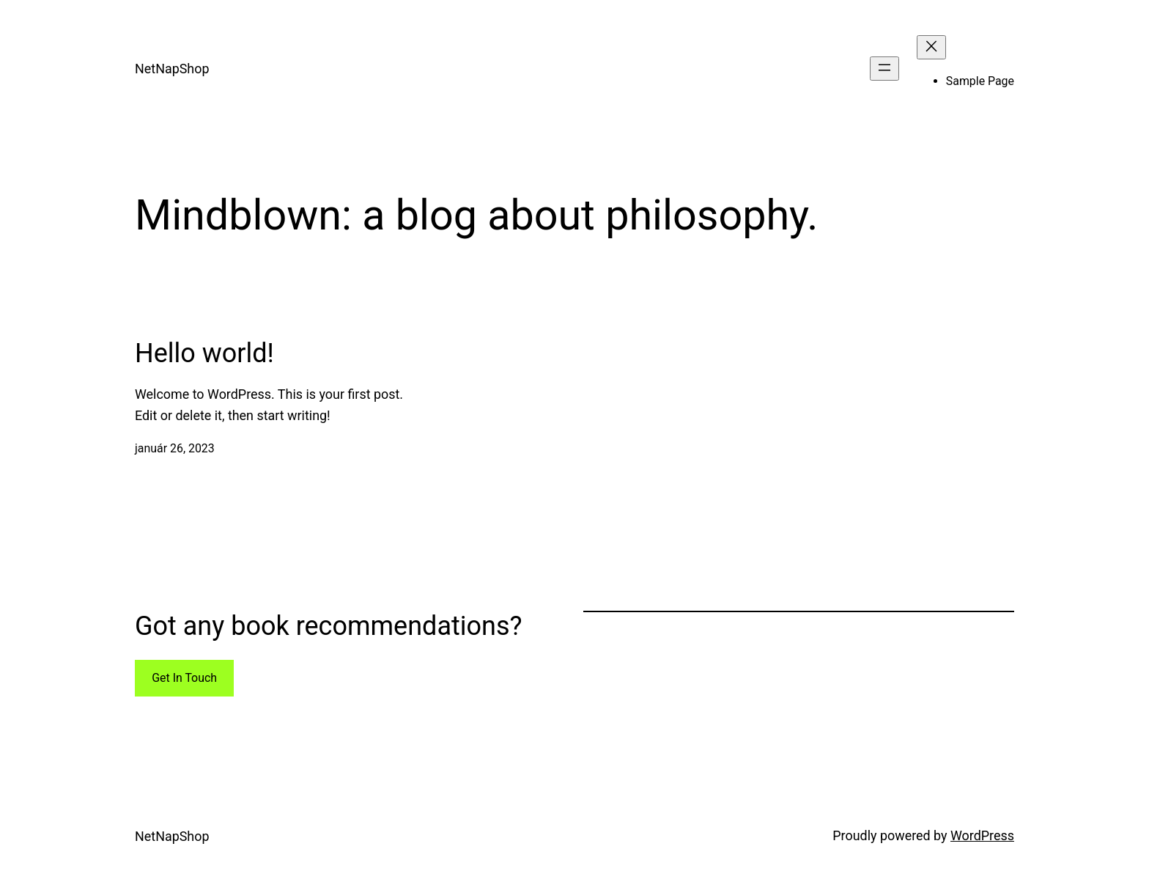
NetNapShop (172, 68)
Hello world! (204, 353)
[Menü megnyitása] (884, 68)
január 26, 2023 (175, 448)
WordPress (982, 835)
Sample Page (980, 81)
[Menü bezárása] (931, 47)
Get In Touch (184, 678)
